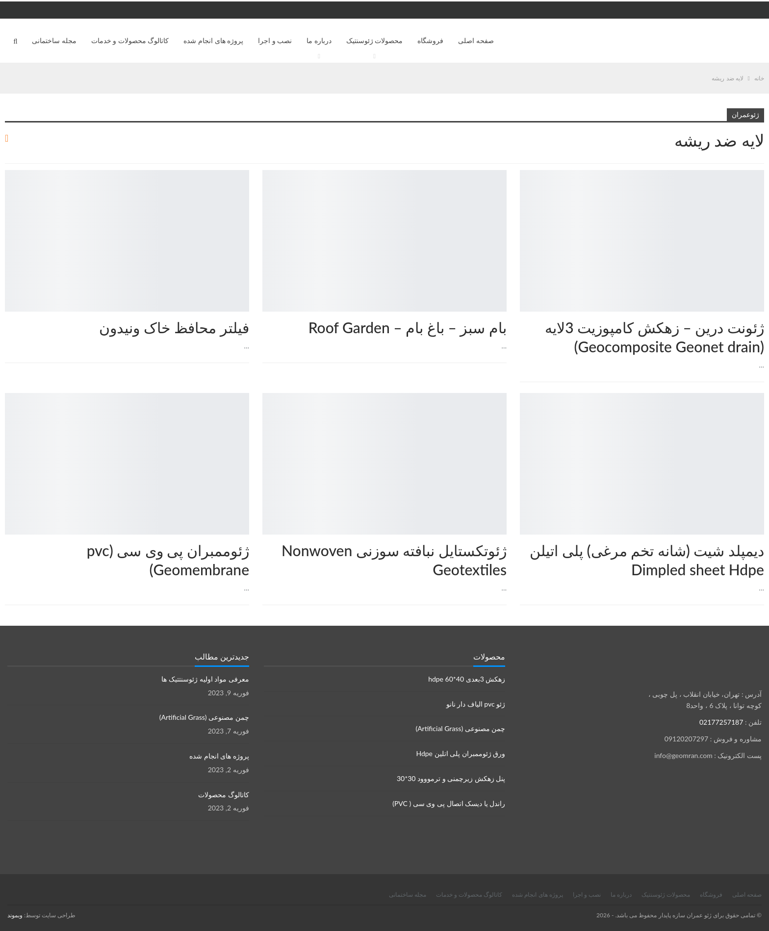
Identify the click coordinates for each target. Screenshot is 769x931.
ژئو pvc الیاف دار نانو (476, 704)
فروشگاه (430, 40)
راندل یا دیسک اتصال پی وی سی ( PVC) (448, 803)
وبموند (15, 915)
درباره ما (319, 40)
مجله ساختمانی (54, 40)
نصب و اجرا (275, 40)
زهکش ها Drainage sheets (760, 171)
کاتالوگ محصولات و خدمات (130, 40)
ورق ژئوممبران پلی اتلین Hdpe (460, 753)
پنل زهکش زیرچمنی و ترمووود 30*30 (451, 778)
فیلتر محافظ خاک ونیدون (174, 327)
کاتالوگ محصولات (223, 794)
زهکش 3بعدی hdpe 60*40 (466, 679)
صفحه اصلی (476, 40)
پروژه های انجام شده (213, 40)
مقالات (503, 171)
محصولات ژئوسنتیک (374, 40)
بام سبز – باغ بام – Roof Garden (407, 327)
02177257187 (721, 722)
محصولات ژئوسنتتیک (245, 171)
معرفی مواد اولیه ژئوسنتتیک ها (205, 679)
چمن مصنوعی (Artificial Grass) (460, 728)
